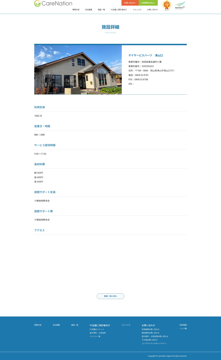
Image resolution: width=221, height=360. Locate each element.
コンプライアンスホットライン (154, 343)
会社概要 (88, 10)
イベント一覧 (95, 336)
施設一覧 (101, 10)
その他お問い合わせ (150, 340)
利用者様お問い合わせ (150, 329)
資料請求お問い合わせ (150, 333)
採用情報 (183, 325)
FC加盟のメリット (97, 329)
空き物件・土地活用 (98, 333)
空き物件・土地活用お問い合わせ (155, 336)
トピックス (137, 10)
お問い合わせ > (130, 3)
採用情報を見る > (148, 3)
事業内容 (75, 10)
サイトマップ (39, 356)
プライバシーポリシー (58, 356)
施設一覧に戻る (110, 296)
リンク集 (183, 328)
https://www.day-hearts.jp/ (148, 84)
